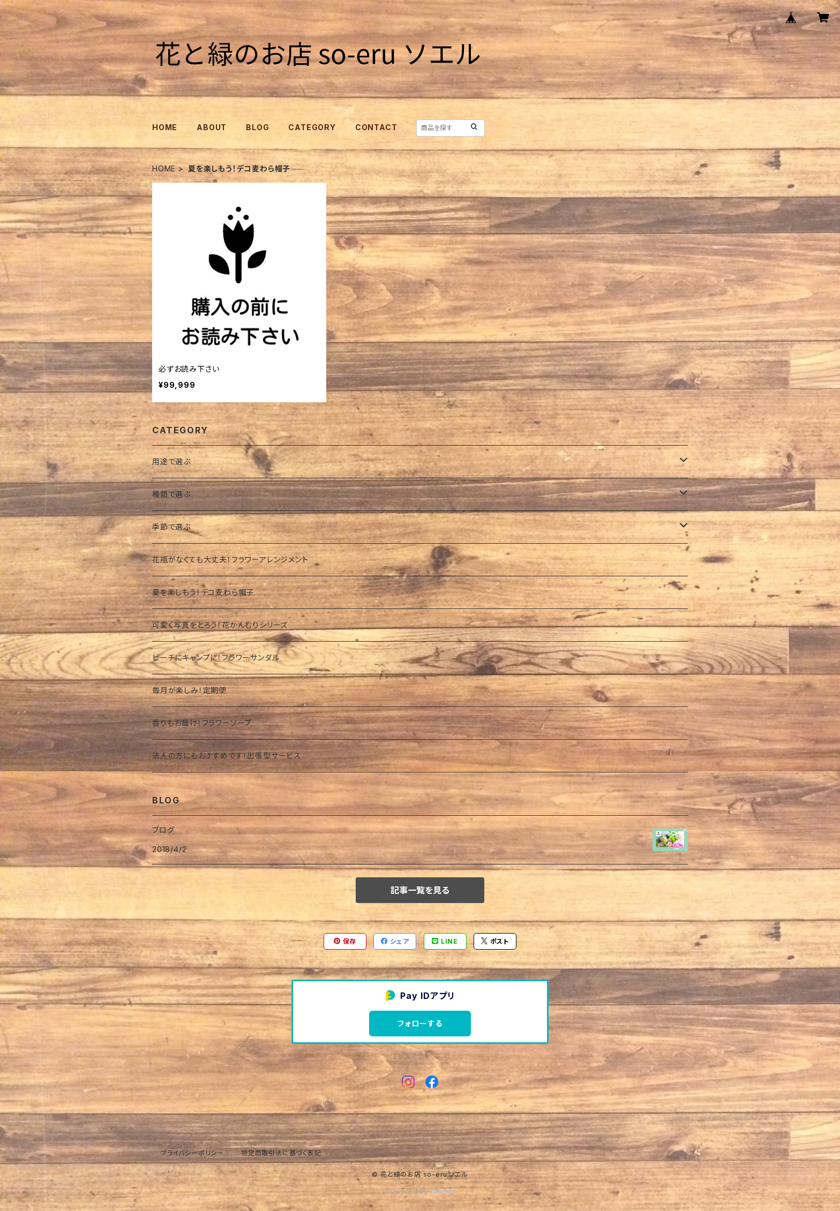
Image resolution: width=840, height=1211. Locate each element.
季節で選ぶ (171, 526)
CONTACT (376, 127)
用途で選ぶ (171, 461)
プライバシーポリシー (192, 1153)
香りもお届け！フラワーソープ (202, 722)
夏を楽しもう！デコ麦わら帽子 (203, 592)
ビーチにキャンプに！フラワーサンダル (215, 657)
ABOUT (212, 127)
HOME (164, 127)
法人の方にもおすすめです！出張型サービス (226, 755)
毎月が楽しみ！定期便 (189, 690)
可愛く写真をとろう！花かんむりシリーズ (220, 624)
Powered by (420, 1191)
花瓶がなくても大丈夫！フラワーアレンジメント (230, 559)
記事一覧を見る (420, 890)
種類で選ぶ (171, 494)
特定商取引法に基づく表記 (281, 1153)
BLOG (257, 127)
